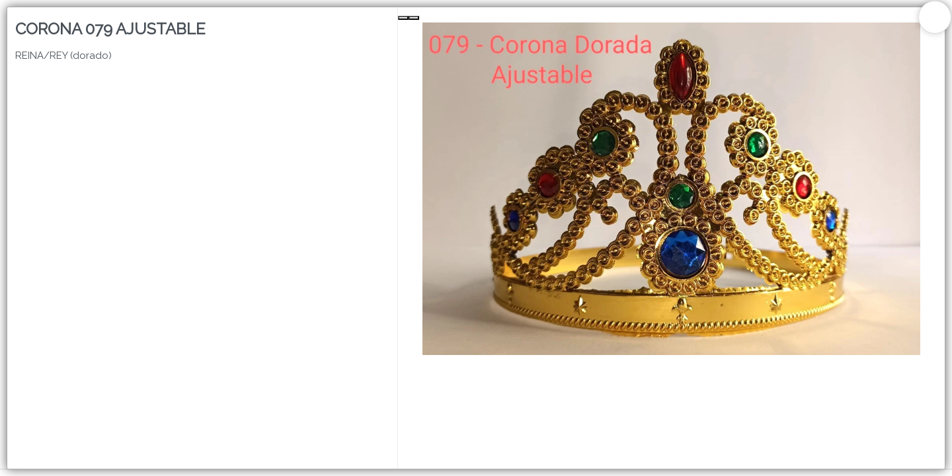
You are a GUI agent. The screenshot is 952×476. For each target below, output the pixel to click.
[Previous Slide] (403, 18)
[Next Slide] (414, 18)
